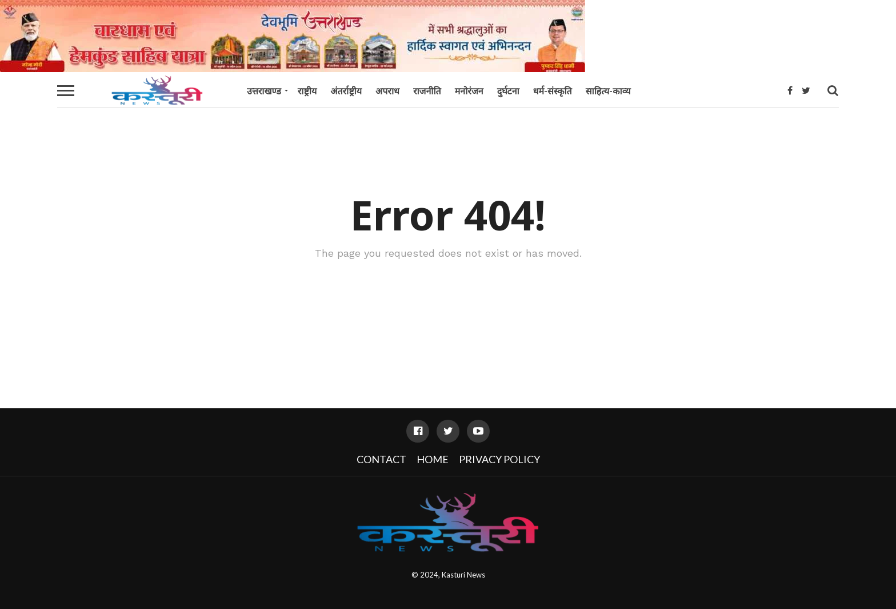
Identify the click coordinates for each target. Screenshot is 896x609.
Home (433, 459)
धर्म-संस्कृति (552, 91)
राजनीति (427, 91)
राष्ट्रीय (307, 91)
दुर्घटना (508, 91)
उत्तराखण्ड (264, 91)
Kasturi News (463, 574)
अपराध (387, 91)
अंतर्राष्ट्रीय (346, 91)
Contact (381, 459)
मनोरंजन (469, 91)
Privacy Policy (499, 459)
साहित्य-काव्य (608, 91)
